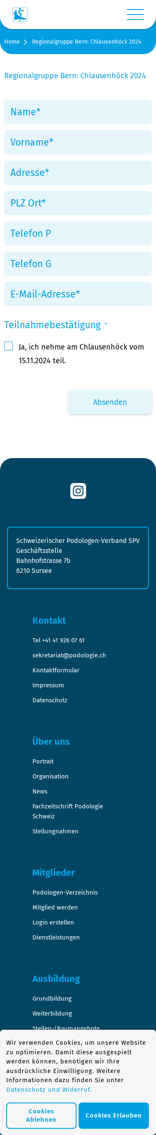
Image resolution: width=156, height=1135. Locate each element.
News (39, 791)
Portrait (43, 761)
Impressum (48, 685)
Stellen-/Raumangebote (66, 1028)
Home (12, 41)
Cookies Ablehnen (41, 1115)
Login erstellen (53, 922)
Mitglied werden (55, 907)
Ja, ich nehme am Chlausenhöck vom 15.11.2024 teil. (81, 353)
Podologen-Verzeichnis (65, 892)
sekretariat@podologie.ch (69, 655)
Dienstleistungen (56, 937)
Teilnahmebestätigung (55, 325)
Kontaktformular (55, 670)
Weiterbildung (52, 1013)
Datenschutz (49, 700)
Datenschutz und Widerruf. (49, 1089)
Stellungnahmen (55, 831)
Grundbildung (52, 998)
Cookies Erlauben (114, 1115)
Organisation (50, 776)
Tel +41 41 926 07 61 (58, 640)
